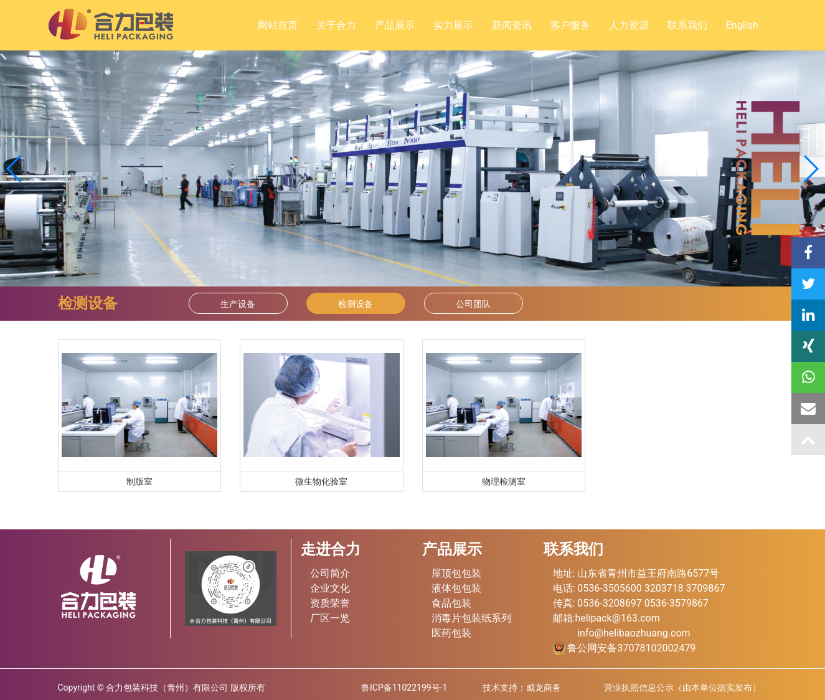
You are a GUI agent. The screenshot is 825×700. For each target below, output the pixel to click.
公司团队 (473, 304)
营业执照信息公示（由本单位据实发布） (682, 688)
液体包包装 (456, 588)
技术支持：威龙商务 (522, 688)
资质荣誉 (330, 603)
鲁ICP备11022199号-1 (404, 688)
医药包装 (451, 633)
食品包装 (451, 603)
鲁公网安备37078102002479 (624, 648)
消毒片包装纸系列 (471, 618)
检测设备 (355, 304)
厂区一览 (330, 618)
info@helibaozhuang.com (633, 633)
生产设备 (237, 304)
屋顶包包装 (456, 573)
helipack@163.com (617, 618)
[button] (810, 168)
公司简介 (330, 573)
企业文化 (330, 588)
